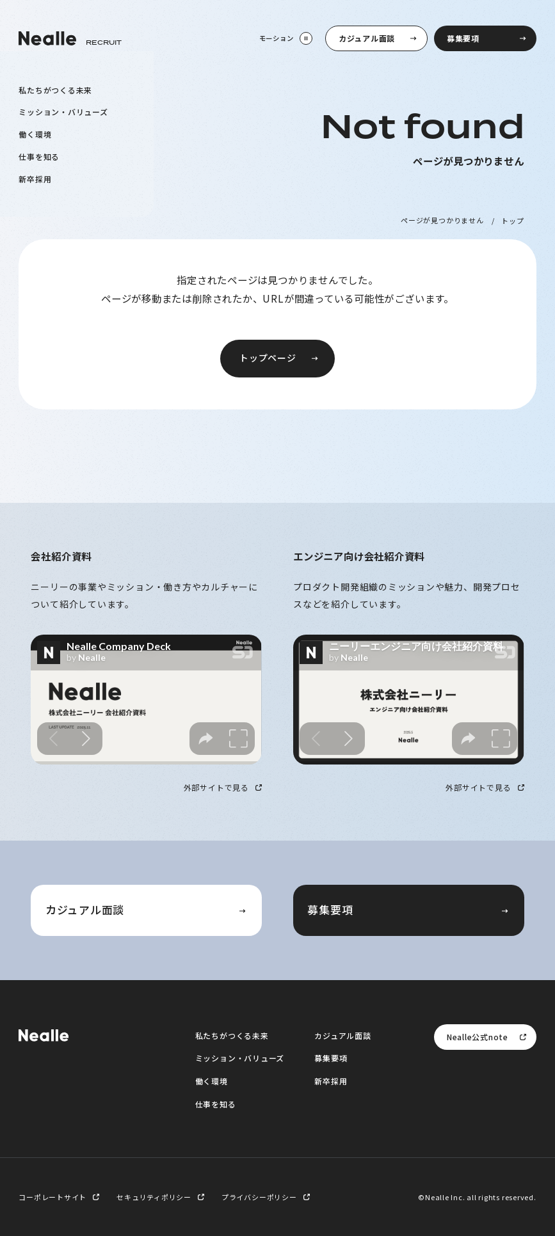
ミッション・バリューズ (63, 111)
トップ (512, 220)
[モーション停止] (285, 38)
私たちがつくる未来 (55, 89)
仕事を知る (39, 155)
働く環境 (35, 134)
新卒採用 (35, 178)
